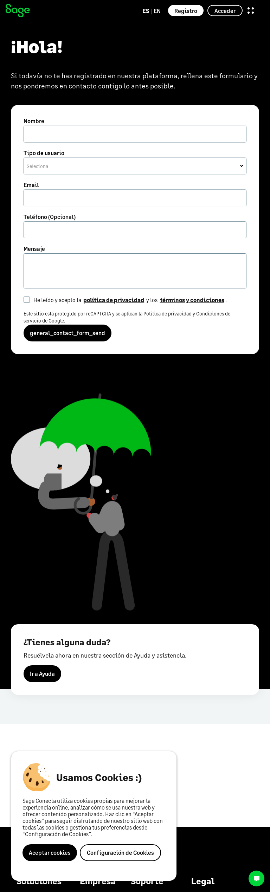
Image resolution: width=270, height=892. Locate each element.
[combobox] (135, 166)
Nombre (34, 121)
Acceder (225, 10)
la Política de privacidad (165, 314)
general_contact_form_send (67, 332)
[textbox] (135, 166)
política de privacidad (113, 300)
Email (31, 184)
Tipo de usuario (44, 152)
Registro (185, 10)
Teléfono (50, 216)
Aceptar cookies (50, 852)
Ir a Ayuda (42, 674)
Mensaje (34, 248)
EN (157, 10)
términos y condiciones (192, 300)
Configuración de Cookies (120, 852)
